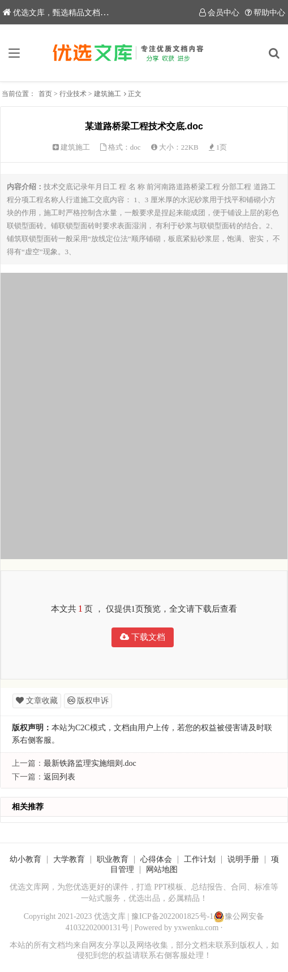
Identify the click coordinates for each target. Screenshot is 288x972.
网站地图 (162, 869)
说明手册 (243, 859)
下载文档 (142, 637)
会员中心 (219, 12)
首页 (45, 94)
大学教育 (69, 859)
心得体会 (156, 859)
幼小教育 (25, 859)
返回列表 (59, 777)
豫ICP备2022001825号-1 (172, 916)
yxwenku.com (196, 927)
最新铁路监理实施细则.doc (90, 763)
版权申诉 (88, 700)
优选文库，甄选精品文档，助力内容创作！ (83, 12)
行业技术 (73, 94)
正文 (134, 94)
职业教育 (112, 859)
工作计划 (200, 859)
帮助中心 (265, 12)
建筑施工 (107, 94)
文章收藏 (37, 700)
